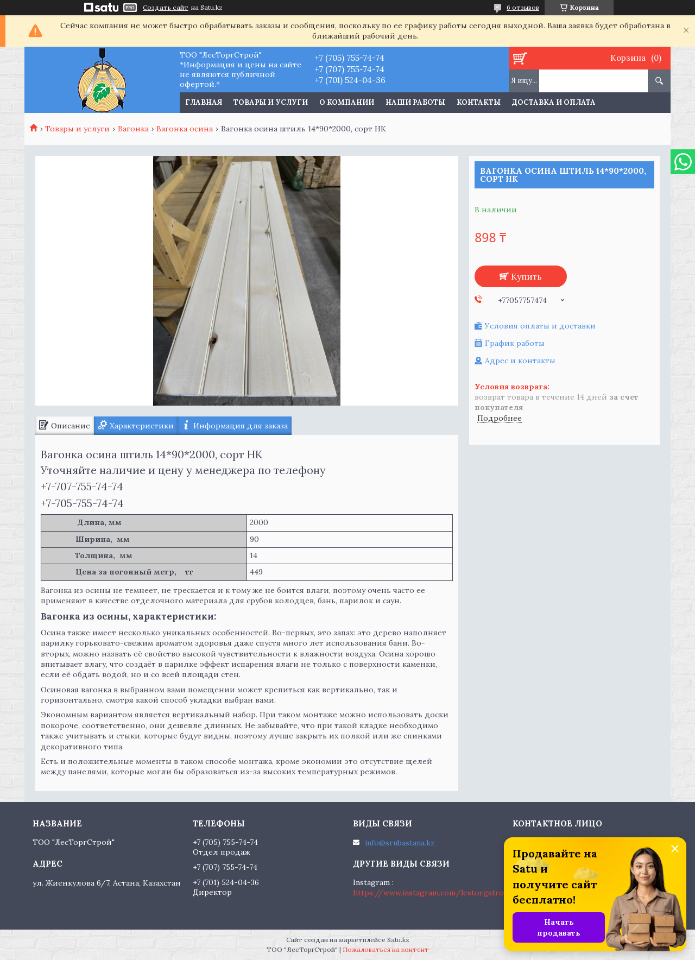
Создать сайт (165, 7)
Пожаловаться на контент (386, 949)
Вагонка (133, 129)
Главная (203, 102)
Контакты (479, 102)
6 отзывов (523, 7)
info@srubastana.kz (400, 843)
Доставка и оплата (554, 102)
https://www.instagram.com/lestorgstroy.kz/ (438, 893)
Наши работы (415, 102)
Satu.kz (398, 940)
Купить (526, 276)
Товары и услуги (270, 102)
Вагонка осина (184, 129)
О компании (346, 102)
